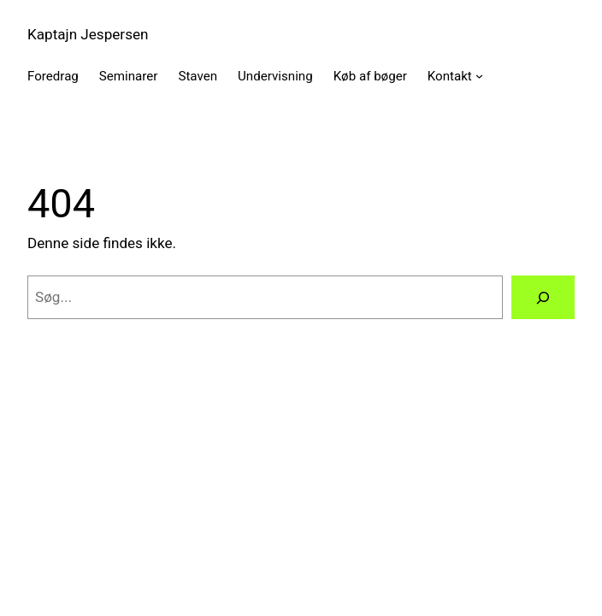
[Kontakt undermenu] (479, 76)
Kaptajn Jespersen (88, 34)
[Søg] (543, 297)
